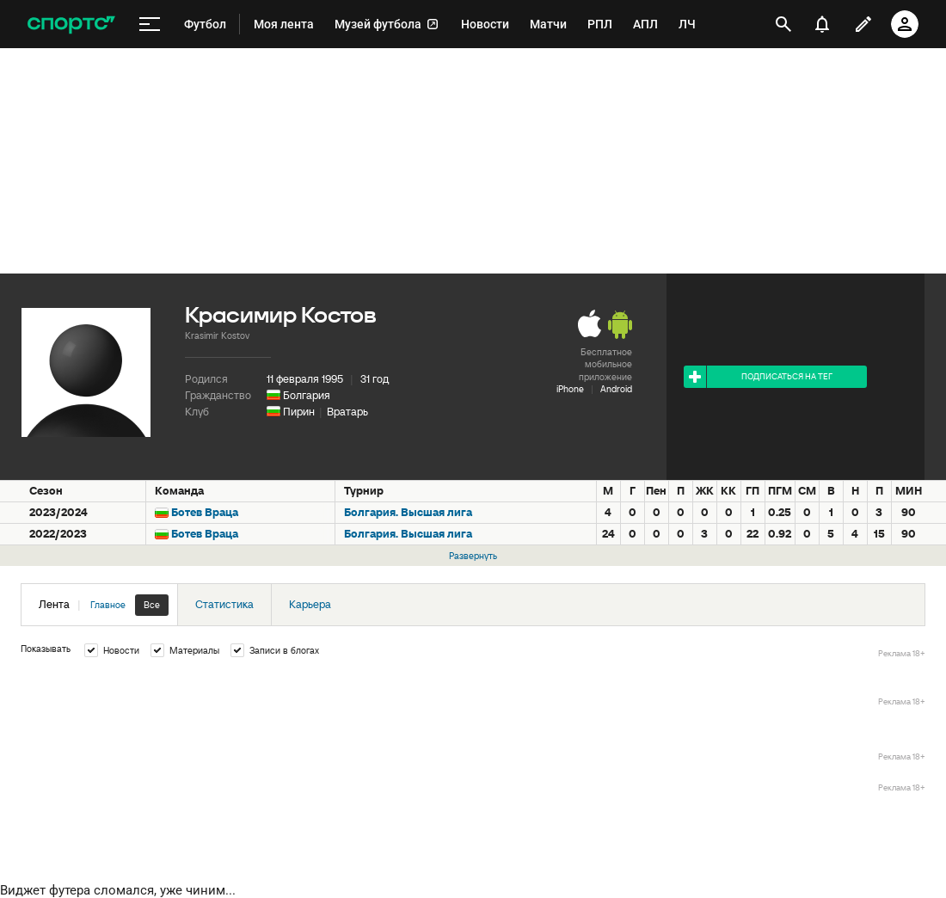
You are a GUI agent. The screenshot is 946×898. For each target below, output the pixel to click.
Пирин (299, 411)
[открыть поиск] (783, 24)
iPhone (570, 389)
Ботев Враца (204, 512)
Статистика (224, 604)
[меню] (149, 24)
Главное (108, 605)
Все (152, 605)
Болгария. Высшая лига (408, 512)
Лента (104, 605)
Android (616, 389)
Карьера (310, 604)
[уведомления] (822, 24)
